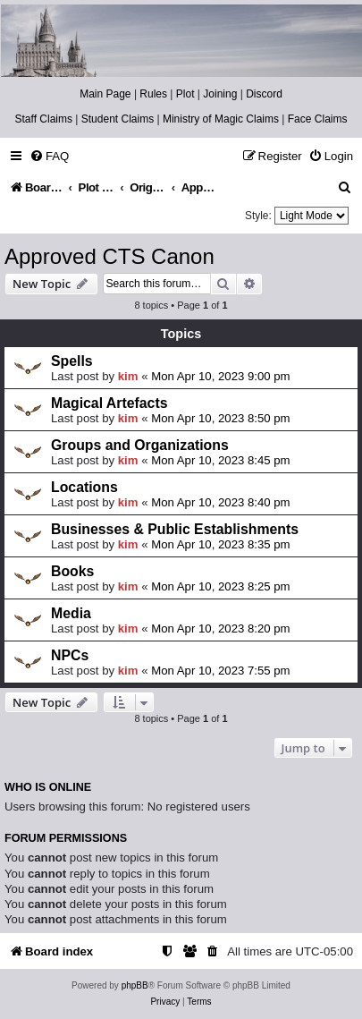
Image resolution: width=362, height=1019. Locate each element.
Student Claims (117, 119)
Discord (264, 94)
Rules (153, 94)
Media (71, 613)
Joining (220, 94)
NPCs (69, 655)
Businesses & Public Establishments (175, 529)
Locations (84, 487)
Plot (185, 94)
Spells (72, 361)
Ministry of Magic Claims (221, 119)
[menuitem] (49, 156)
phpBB (135, 985)
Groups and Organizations (140, 445)
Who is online (47, 787)
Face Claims (318, 119)
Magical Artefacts (109, 403)
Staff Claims (43, 119)
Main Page (105, 94)
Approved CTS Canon (109, 256)
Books (72, 571)
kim (128, 376)
